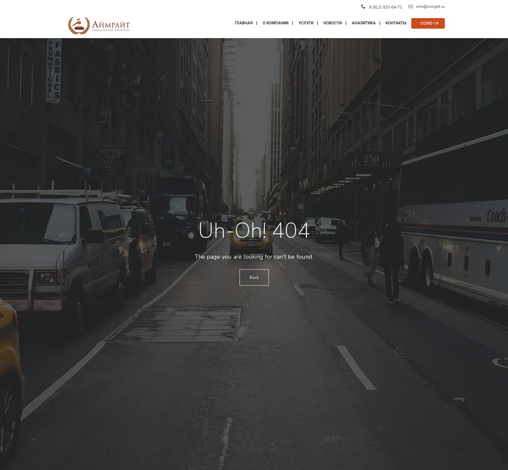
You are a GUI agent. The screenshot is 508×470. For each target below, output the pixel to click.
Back (254, 277)
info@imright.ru (427, 6)
